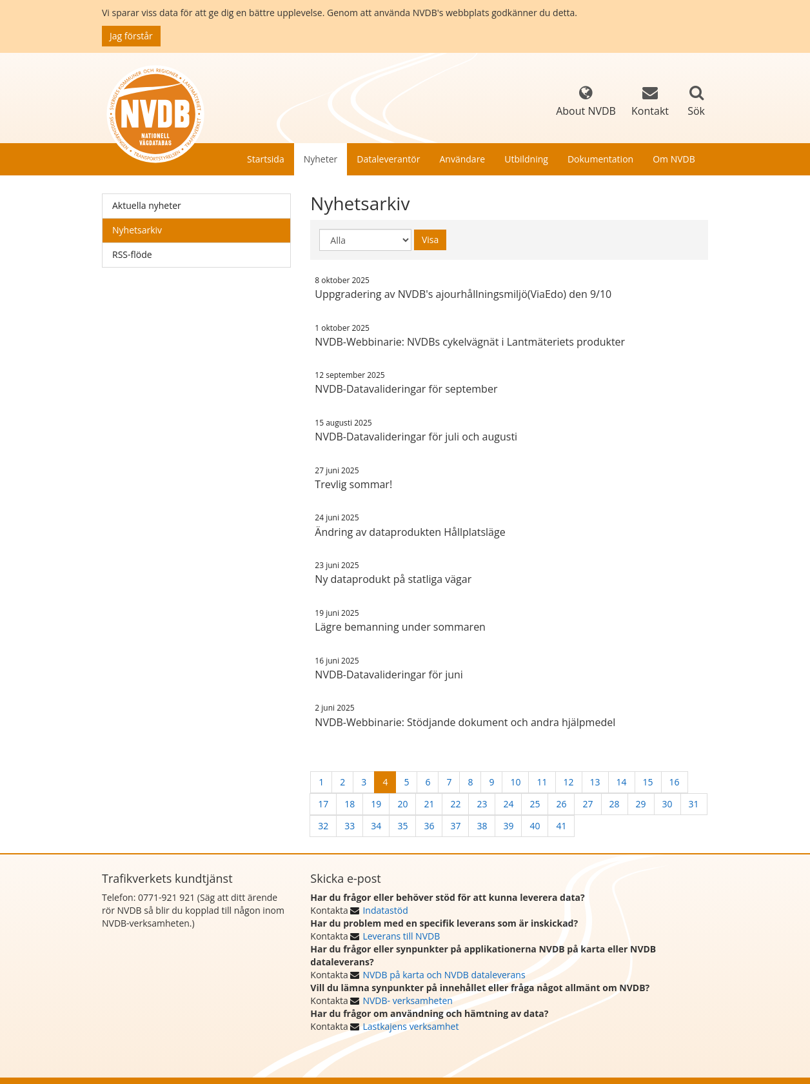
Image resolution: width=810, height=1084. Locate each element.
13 (595, 782)
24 (508, 804)
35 (402, 826)
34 (376, 826)
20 (402, 804)
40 (534, 826)
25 (534, 804)
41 (561, 826)
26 (561, 804)
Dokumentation (600, 159)
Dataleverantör (388, 159)
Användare (462, 159)
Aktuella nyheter (146, 205)
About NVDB (586, 101)
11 (542, 782)
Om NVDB (674, 159)
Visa (430, 239)
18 (349, 804)
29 (641, 804)
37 (455, 826)
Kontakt (650, 101)
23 (482, 804)
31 (694, 804)
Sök (696, 111)
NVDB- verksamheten (407, 1000)
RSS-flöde (132, 254)
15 (648, 782)
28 (614, 804)
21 (429, 804)
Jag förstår (131, 36)
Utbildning (526, 159)
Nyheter (321, 159)
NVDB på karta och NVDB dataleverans (443, 975)
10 (515, 782)
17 (323, 804)
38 (482, 826)
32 (323, 826)
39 (508, 826)
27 (587, 804)
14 (622, 782)
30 (667, 804)
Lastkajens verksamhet (410, 1026)
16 (674, 782)
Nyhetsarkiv (137, 230)
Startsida (265, 159)
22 (455, 804)
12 (569, 782)
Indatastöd (385, 910)
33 (349, 826)
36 (429, 826)
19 (376, 804)
